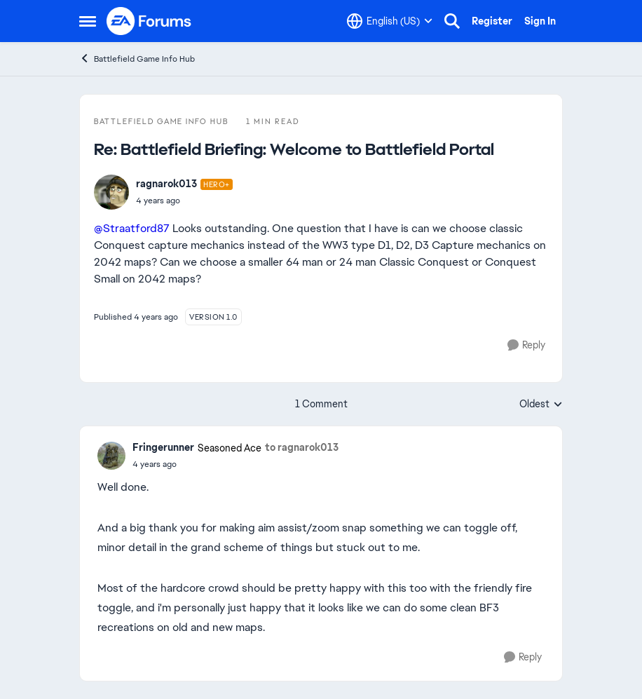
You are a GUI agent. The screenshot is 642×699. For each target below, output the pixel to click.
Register (492, 21)
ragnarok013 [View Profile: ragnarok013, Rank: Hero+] (166, 183)
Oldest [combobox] (541, 405)
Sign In (540, 21)
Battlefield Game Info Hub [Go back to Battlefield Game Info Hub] (137, 59)
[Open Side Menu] (87, 21)
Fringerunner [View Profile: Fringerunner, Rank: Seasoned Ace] (163, 447)
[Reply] (526, 345)
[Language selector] (390, 21)
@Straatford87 (132, 228)
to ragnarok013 (302, 447)
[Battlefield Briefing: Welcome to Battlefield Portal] (184, 200)
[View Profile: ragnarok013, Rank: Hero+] (111, 192)
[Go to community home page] (149, 21)
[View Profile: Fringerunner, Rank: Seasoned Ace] (111, 456)
